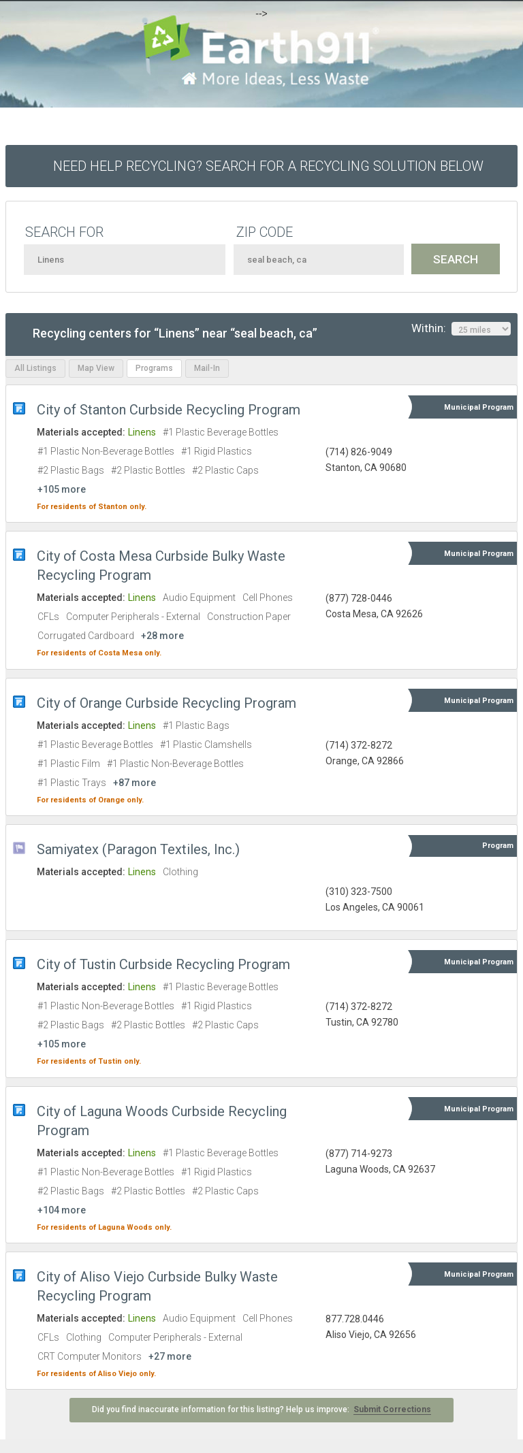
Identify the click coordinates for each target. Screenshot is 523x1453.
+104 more (61, 1210)
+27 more (169, 1356)
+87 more (134, 782)
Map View (96, 368)
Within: (461, 328)
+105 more (61, 489)
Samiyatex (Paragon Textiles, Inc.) (138, 849)
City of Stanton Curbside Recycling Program (168, 410)
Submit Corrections (392, 1409)
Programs (154, 368)
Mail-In (207, 368)
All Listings (35, 368)
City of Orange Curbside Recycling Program (166, 703)
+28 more (162, 635)
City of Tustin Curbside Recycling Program (163, 964)
